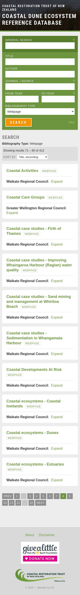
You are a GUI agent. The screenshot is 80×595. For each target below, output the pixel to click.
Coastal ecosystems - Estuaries (35, 464)
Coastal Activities (22, 170)
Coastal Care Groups (25, 197)
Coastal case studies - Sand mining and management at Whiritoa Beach (38, 301)
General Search (40, 40)
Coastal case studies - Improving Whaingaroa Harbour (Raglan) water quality (39, 265)
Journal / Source (40, 81)
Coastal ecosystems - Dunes (32, 433)
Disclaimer (47, 535)
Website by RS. (46, 587)
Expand (57, 181)
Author (11, 68)
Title (9, 56)
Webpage (49, 171)
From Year (13, 93)
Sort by (9, 157)
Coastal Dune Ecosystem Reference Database (39, 19)
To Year (58, 93)
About (29, 535)
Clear (71, 122)
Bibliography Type (20, 106)
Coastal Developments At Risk (34, 369)
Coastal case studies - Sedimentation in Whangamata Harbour (34, 338)
